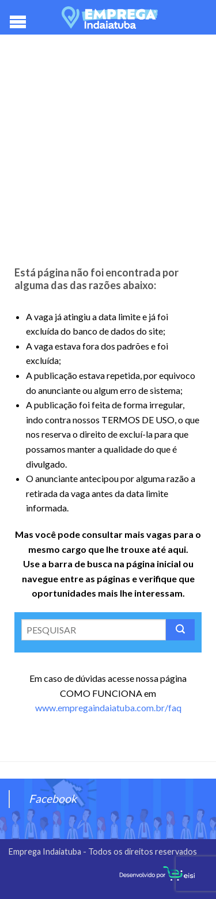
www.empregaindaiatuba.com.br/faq (108, 707)
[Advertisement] (108, 154)
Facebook (53, 798)
